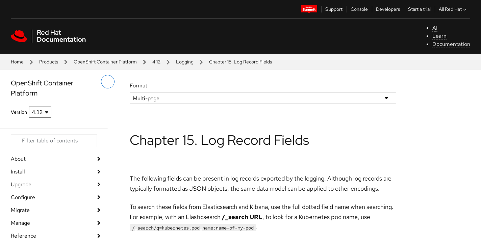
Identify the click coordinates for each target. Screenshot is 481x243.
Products (48, 62)
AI (434, 27)
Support (334, 9)
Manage (20, 222)
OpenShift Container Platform (105, 62)
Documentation (451, 44)
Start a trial (419, 9)
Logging (185, 62)
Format (138, 85)
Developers (388, 9)
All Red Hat (453, 9)
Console (359, 9)
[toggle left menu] (108, 81)
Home (17, 62)
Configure (23, 197)
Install (18, 171)
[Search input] (54, 140)
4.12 (156, 62)
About (18, 158)
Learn (439, 35)
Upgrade (21, 184)
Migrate (20, 210)
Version (19, 112)
